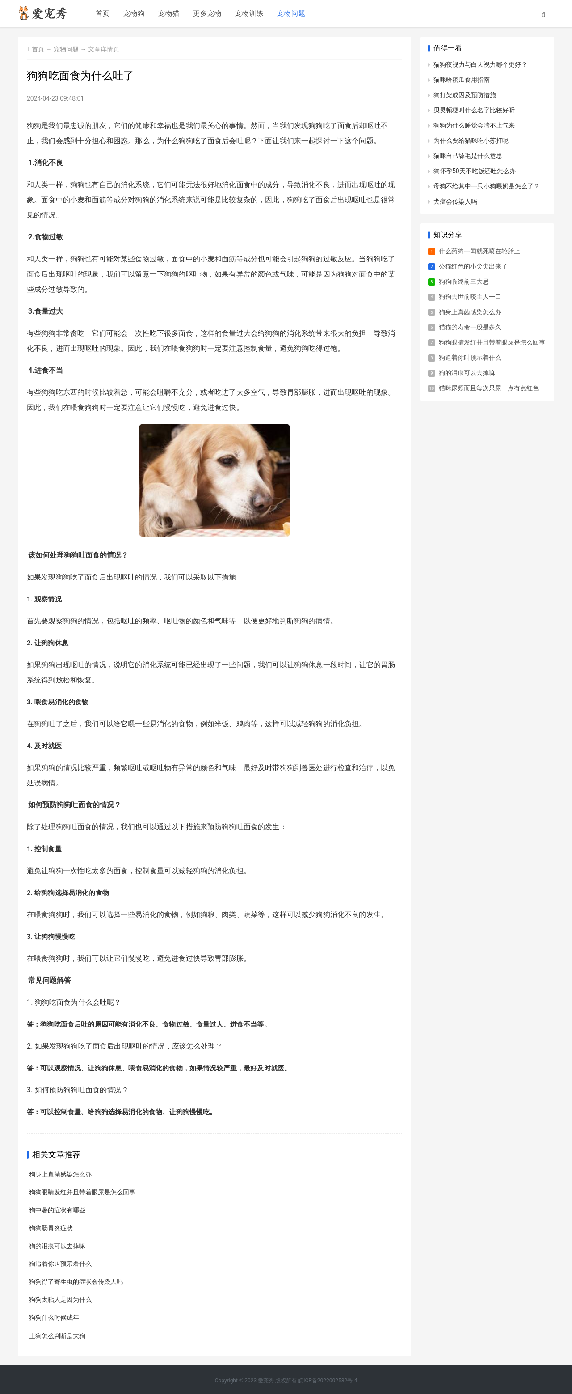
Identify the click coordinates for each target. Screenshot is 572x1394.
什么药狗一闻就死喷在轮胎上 (479, 251)
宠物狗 (133, 14)
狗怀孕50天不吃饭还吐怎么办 (474, 171)
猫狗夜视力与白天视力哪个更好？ (480, 64)
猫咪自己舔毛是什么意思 (467, 155)
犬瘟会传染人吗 (455, 201)
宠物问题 (291, 14)
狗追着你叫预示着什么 (60, 1263)
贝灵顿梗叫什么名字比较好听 (474, 110)
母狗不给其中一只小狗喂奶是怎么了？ (486, 186)
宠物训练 (249, 14)
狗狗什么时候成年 (54, 1317)
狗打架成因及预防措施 (464, 94)
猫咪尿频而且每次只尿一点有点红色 (489, 388)
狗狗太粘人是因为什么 (60, 1299)
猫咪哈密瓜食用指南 (461, 79)
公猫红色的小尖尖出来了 (473, 266)
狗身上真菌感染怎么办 (60, 1174)
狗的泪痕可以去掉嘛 (57, 1245)
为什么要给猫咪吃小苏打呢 (471, 140)
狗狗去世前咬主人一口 (470, 296)
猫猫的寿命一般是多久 (470, 327)
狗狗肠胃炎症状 (51, 1228)
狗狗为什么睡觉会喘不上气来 (474, 125)
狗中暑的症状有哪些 (57, 1210)
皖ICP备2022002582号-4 (327, 1380)
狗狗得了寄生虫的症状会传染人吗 (76, 1281)
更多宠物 (207, 14)
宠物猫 (168, 14)
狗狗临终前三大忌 (464, 281)
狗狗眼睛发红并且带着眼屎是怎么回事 (82, 1192)
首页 (102, 14)
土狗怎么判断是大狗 (57, 1335)
